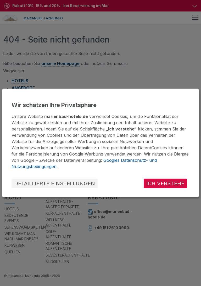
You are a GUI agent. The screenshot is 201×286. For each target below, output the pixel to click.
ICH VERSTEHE (165, 183)
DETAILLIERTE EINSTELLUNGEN (54, 183)
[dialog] (100, 143)
